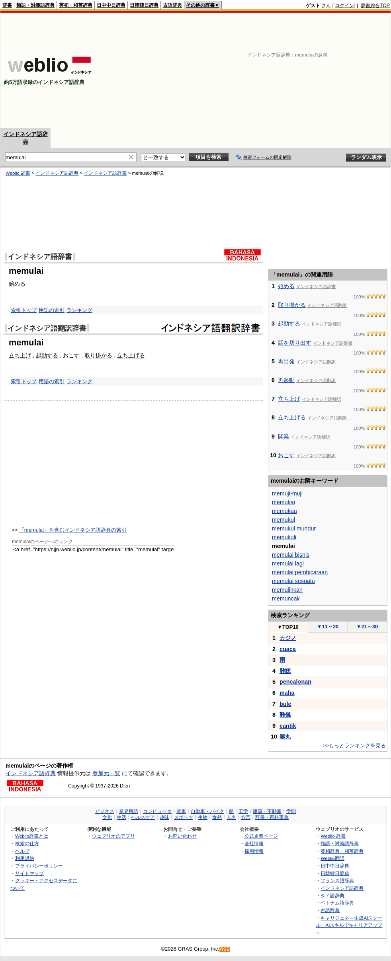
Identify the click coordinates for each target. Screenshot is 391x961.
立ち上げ (20, 355)
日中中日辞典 (111, 5)
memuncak (286, 598)
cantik (288, 726)
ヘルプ (22, 851)
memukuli (284, 537)
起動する (47, 355)
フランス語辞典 (337, 880)
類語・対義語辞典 (35, 5)
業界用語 (128, 811)
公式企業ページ (261, 835)
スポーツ (183, 817)
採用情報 (254, 851)
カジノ (288, 638)
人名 (231, 817)
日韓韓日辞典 (144, 5)
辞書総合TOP (375, 5)
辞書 (7, 5)
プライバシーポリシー (39, 865)
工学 (243, 811)
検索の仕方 (27, 843)
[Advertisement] (289, 70)
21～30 (367, 627)
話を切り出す (294, 342)
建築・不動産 (267, 811)
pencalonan (295, 681)
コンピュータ (157, 811)
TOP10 (288, 627)
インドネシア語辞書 (105, 173)
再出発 (286, 361)
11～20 (328, 627)
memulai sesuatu (293, 581)
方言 (245, 817)
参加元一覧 (106, 773)
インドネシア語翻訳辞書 (47, 328)
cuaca (288, 649)
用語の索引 (52, 310)
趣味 (164, 817)
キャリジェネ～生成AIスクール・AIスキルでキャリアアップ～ (349, 925)
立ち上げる (131, 355)
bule (285, 704)
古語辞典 (172, 5)
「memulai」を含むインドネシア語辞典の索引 (73, 530)
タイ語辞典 (332, 895)
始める (286, 286)
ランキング (79, 310)
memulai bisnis (290, 555)
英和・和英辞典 (75, 5)
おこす (286, 455)
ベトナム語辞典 (337, 902)
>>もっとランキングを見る (354, 746)
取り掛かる (98, 355)
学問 (291, 811)
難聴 (285, 671)
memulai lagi (288, 563)
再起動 (286, 380)
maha (287, 693)
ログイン (344, 5)
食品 (217, 817)
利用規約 (24, 858)
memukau (284, 511)
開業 (283, 436)
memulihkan (287, 590)
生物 (202, 817)
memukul (283, 520)
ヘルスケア (143, 817)
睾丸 (285, 736)
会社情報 (254, 843)
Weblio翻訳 (332, 858)
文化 (107, 817)
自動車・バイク (207, 811)
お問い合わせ (182, 835)
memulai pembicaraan (300, 572)
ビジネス (104, 811)
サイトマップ (29, 873)
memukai (283, 502)
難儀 (285, 714)
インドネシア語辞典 (56, 173)
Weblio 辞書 (18, 173)
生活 (121, 817)
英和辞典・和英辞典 (342, 851)
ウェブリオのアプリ (113, 835)
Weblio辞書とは (31, 835)
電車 (181, 811)
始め (14, 284)
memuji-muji (287, 493)
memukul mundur (294, 528)
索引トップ (24, 310)
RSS (225, 949)
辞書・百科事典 (272, 817)
